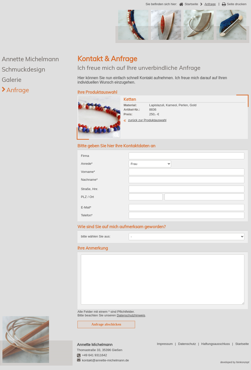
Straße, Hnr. (89, 189)
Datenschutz (187, 344)
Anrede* (86, 163)
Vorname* (88, 172)
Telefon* (86, 215)
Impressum (165, 344)
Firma (85, 156)
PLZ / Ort (87, 197)
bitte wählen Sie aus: (95, 236)
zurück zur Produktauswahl (147, 120)
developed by (234, 362)
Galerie (11, 79)
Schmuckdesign (23, 69)
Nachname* (89, 179)
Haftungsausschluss (215, 344)
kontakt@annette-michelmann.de (105, 360)
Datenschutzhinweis (131, 315)
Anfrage (17, 90)
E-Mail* (86, 207)
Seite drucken (237, 4)
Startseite (242, 344)
